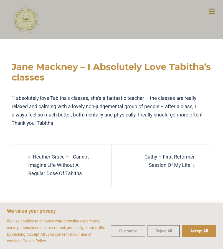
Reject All (164, 231)
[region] (111, 226)
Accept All (199, 231)
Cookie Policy (34, 241)
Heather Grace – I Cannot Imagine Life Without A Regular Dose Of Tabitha (58, 165)
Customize (128, 231)
